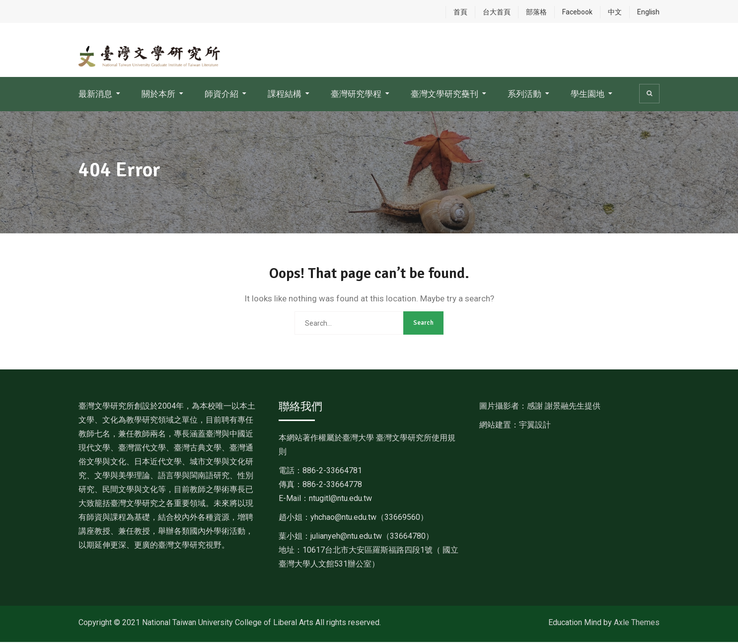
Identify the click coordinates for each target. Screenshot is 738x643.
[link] (369, 518)
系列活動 (524, 95)
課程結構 (284, 95)
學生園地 (587, 95)
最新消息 (95, 95)
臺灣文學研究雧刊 (444, 95)
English (648, 12)
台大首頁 (497, 12)
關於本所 (158, 95)
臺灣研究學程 (356, 95)
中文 (615, 12)
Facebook (577, 12)
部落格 (536, 12)
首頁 (460, 12)
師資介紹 (221, 95)
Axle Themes (637, 623)
